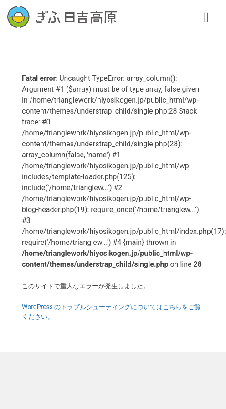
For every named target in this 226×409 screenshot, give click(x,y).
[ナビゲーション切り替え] (206, 17)
